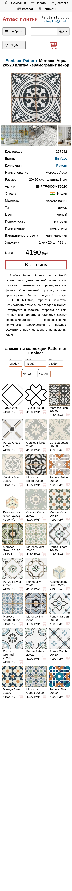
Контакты (46, 9)
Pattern (30, 61)
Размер (40, 370)
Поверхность (26, 370)
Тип (11, 359)
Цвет (50, 359)
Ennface (61, 158)
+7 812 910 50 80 (55, 17)
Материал (28, 359)
